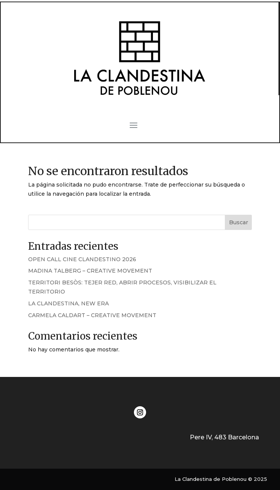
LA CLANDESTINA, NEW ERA (68, 303)
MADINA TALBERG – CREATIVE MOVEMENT (90, 270)
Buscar (238, 222)
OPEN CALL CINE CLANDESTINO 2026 (82, 259)
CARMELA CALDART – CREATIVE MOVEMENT (92, 315)
